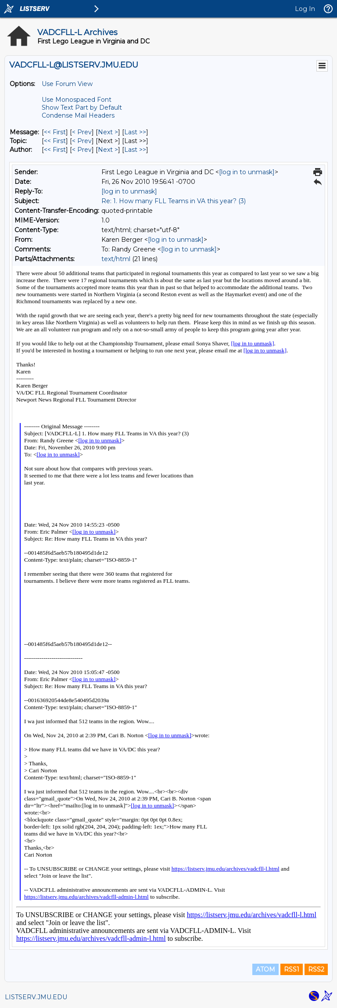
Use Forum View (67, 84)
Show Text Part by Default (82, 107)
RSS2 (316, 969)
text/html (115, 259)
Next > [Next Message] (108, 132)
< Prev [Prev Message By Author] (82, 150)
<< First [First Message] (55, 132)
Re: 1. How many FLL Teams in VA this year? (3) (173, 201)
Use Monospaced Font (76, 100)
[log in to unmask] (247, 172)
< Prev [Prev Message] (82, 132)
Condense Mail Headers (78, 115)
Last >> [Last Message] (135, 132)
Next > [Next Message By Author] (108, 150)
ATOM (265, 969)
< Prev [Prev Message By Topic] (82, 141)
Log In (305, 9)
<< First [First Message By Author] (55, 150)
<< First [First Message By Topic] (55, 141)
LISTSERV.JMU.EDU (36, 997)
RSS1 (291, 969)
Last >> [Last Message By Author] (135, 150)
